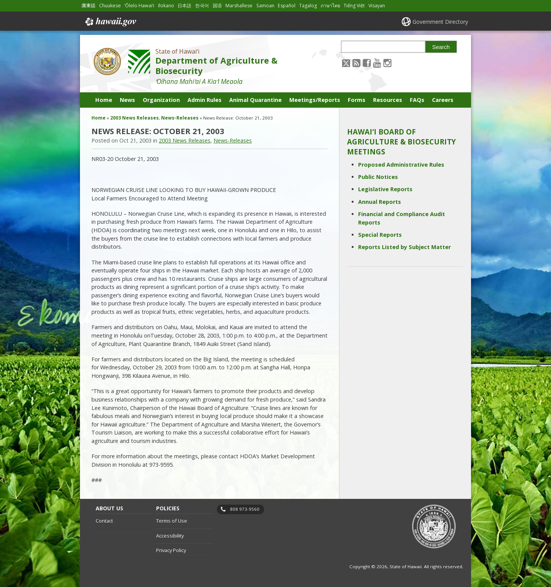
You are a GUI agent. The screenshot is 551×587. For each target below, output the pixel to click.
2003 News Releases (134, 118)
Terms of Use (171, 520)
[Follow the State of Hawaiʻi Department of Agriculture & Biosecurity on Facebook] (367, 62)
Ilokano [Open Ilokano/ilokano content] (166, 5)
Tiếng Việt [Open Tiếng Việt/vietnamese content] (354, 5)
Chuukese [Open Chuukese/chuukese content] (110, 5)
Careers (442, 99)
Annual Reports (379, 201)
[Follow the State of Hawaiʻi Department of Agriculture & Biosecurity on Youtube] (377, 62)
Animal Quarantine (255, 99)
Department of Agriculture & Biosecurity (216, 65)
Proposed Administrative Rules (401, 164)
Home (103, 99)
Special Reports (380, 234)
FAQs (417, 99)
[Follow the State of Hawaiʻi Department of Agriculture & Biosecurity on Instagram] (387, 62)
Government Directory (440, 21)
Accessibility (170, 535)
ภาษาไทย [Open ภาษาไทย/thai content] (330, 5)
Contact (104, 520)
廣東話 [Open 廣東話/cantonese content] (88, 5)
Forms (356, 99)
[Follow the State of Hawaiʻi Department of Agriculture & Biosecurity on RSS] (356, 62)
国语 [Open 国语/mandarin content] (217, 5)
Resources (387, 99)
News (127, 99)
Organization (161, 99)
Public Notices (378, 176)
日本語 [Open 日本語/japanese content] (184, 5)
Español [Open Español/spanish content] (286, 5)
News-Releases (180, 118)
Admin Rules (204, 99)
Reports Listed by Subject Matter (404, 247)
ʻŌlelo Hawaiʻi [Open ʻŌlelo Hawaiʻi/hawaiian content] (139, 5)
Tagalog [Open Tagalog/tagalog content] (308, 5)
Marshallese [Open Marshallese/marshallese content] (239, 5)
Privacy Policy (171, 550)
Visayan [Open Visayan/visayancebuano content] (376, 5)
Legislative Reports (385, 189)
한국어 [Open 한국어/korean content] (202, 5)
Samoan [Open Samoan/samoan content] (265, 5)
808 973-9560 (244, 509)
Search (441, 47)
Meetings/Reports (314, 99)
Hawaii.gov (110, 22)
